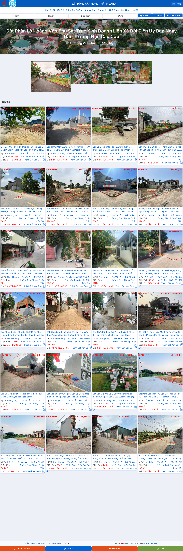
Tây (175, 108)
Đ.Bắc (126, 231)
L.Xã (31, 170)
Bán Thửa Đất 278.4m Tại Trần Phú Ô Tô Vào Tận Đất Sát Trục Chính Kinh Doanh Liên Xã (68, 210)
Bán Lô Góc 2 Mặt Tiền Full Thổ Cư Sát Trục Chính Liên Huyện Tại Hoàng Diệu (21, 395)
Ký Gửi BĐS (145, 15)
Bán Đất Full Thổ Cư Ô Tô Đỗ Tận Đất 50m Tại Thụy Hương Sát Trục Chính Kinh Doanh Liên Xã (22, 272)
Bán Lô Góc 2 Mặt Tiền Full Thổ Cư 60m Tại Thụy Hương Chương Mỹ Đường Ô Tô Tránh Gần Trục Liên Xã (67, 457)
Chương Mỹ (5, 108)
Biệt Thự (125, 10)
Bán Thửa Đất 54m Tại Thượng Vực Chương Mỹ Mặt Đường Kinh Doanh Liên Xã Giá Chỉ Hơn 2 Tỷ (21, 210)
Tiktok (68, 548)
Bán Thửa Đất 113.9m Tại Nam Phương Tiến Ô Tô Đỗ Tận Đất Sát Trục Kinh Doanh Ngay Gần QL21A (68, 149)
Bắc (35, 108)
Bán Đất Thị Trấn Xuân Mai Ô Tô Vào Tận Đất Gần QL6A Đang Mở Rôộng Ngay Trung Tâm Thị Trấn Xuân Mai (160, 334)
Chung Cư (102, 10)
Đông (174, 170)
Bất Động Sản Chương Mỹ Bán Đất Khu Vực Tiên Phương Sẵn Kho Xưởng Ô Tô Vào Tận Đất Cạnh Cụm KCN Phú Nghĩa (67, 334)
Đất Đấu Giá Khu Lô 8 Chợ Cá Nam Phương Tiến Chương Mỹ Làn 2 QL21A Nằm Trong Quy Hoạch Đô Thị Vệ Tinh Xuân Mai (114, 395)
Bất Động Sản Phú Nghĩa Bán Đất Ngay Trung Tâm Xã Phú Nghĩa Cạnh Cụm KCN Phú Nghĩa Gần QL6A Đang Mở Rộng (160, 272)
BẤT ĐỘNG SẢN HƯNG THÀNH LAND (43, 543)
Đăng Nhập (176, 4)
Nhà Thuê (114, 10)
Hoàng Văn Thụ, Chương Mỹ (92, 43)
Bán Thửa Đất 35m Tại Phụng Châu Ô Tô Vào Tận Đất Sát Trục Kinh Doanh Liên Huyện (114, 333)
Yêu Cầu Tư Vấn (173, 15)
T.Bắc (127, 170)
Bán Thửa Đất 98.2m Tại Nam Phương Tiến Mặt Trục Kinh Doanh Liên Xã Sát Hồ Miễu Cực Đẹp (67, 272)
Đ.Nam (80, 108)
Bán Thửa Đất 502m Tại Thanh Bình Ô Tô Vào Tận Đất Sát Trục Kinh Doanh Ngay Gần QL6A (160, 148)
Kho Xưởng (90, 10)
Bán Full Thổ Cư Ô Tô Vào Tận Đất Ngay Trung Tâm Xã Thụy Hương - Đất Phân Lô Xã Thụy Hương (114, 457)
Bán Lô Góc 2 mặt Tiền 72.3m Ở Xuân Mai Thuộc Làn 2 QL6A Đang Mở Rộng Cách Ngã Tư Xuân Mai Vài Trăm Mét (114, 149)
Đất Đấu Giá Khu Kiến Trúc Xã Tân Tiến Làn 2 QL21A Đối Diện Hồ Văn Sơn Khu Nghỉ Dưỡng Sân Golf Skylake (22, 149)
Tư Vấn (23, 153)
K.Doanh (29, 108)
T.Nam (128, 108)
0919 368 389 (150, 543)
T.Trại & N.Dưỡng (74, 10)
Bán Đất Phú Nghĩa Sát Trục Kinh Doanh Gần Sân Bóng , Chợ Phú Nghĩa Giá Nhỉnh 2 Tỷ (114, 272)
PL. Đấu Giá (58, 10)
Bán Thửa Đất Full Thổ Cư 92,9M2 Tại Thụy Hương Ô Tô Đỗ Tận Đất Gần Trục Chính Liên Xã (22, 334)
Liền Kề (134, 10)
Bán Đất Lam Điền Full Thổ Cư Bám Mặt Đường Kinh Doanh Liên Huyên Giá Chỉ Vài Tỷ (160, 457)
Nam (81, 231)
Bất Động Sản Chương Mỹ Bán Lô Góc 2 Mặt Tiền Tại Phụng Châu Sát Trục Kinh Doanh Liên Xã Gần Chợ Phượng (68, 395)
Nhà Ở (48, 10)
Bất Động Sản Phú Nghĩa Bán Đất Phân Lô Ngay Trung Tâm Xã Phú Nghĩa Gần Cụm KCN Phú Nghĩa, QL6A (160, 210)
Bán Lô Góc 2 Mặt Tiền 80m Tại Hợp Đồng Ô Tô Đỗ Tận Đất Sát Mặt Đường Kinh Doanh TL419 (114, 210)
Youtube (114, 548)
